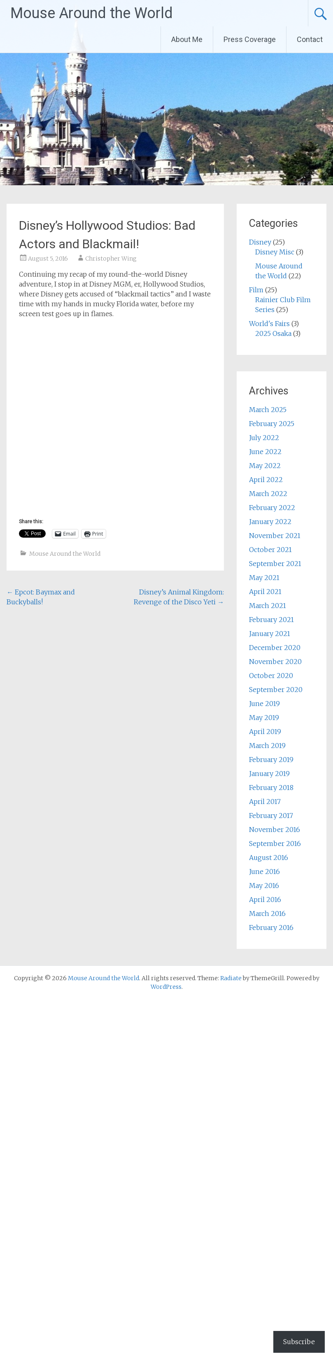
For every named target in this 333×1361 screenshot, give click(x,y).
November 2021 (274, 535)
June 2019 (264, 703)
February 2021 (271, 619)
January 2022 (270, 521)
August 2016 (268, 857)
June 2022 (265, 451)
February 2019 (271, 759)
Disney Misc (274, 252)
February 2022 (272, 507)
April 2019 (265, 731)
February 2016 (271, 927)
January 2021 (269, 633)
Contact (310, 39)
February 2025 (271, 423)
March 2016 (267, 913)
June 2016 (264, 871)
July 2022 (264, 437)
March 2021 (267, 605)
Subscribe (299, 1342)
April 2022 (266, 479)
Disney (260, 242)
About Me (187, 39)
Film (256, 290)
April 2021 (265, 591)
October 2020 (271, 675)
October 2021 (270, 549)
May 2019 (264, 717)
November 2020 (275, 661)
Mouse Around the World (91, 13)
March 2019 (267, 745)
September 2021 (275, 563)
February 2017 (271, 815)
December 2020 (274, 647)
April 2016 (265, 899)
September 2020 (276, 689)
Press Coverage (250, 39)
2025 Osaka (273, 333)
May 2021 (264, 577)
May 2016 (264, 885)
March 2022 (268, 493)
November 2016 (274, 829)
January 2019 (269, 773)
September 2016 (275, 843)
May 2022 (265, 465)
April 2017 (265, 801)
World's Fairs (269, 323)
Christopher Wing (111, 258)
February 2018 (271, 787)
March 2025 (267, 410)
